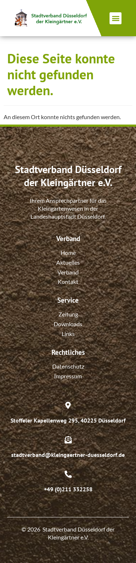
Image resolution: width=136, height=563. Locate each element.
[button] (115, 18)
